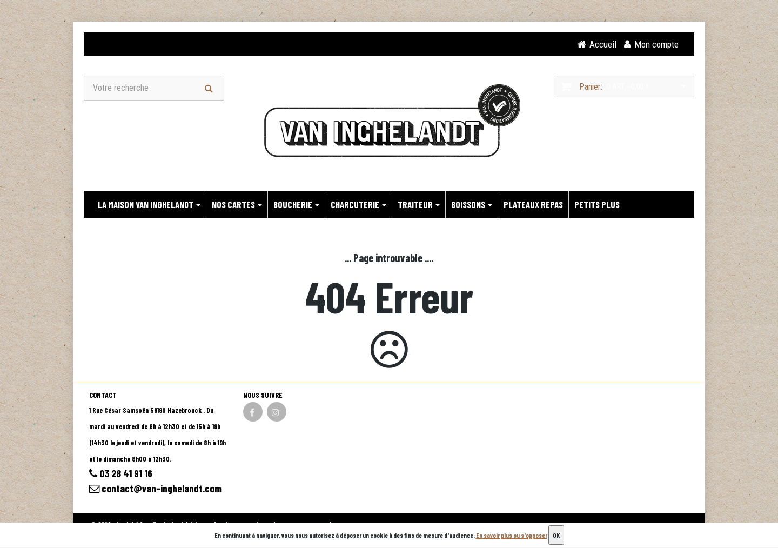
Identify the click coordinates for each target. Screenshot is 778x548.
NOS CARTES (237, 204)
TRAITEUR (419, 204)
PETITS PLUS (597, 204)
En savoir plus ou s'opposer (511, 535)
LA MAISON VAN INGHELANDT (149, 204)
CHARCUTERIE (358, 204)
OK (556, 535)
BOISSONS (471, 204)
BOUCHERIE (296, 204)
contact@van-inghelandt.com (157, 489)
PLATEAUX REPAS (533, 204)
